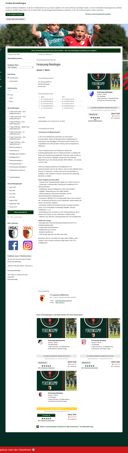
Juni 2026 (12, 194)
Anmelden (46, 415)
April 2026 (12, 187)
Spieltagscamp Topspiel (17, 154)
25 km (10, 98)
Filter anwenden (20, 212)
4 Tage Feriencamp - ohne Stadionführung (17, 117)
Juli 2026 (11, 197)
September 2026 (14, 203)
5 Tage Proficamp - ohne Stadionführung (16, 143)
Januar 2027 (12, 207)
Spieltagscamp (14, 157)
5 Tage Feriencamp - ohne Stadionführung (17, 138)
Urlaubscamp (13, 150)
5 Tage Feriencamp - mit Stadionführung (16, 133)
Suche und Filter (14, 54)
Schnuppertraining (15, 164)
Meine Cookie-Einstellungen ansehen (98, 14)
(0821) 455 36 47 (59, 302)
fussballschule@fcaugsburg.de (63, 300)
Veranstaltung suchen (21, 59)
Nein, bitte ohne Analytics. (16, 19)
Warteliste (93, 114)
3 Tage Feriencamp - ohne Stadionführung (17, 112)
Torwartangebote (14, 177)
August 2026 (12, 200)
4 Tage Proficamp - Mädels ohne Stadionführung (19, 127)
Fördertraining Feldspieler (17, 167)
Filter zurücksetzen (16, 217)
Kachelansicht (13, 78)
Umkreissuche (13, 88)
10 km (10, 95)
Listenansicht (13, 81)
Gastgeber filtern (21, 66)
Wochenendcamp (15, 147)
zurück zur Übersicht (45, 54)
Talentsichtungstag (15, 160)
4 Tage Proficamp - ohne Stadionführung (16, 122)
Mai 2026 (11, 190)
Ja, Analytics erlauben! (15, 14)
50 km (10, 101)
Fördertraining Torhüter (16, 170)
